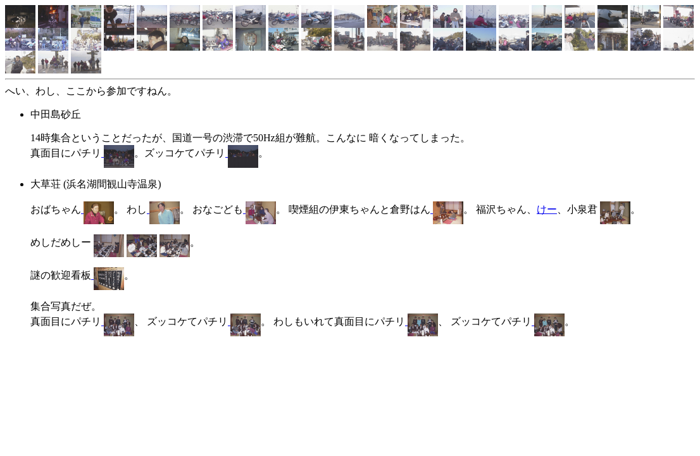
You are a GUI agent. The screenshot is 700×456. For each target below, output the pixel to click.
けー (547, 209)
